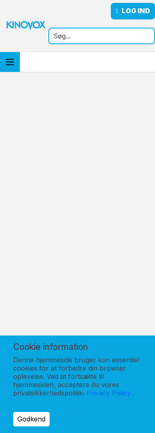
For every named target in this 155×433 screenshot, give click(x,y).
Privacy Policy (108, 393)
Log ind (133, 11)
